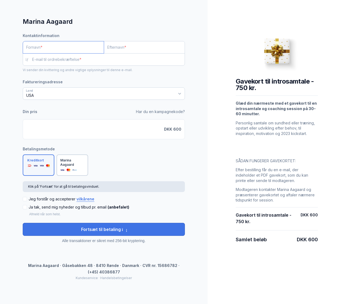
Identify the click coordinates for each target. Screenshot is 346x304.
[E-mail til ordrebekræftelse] (108, 59)
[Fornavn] (63, 47)
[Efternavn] (144, 47)
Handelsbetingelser (116, 278)
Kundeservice (87, 278)
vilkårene (85, 199)
